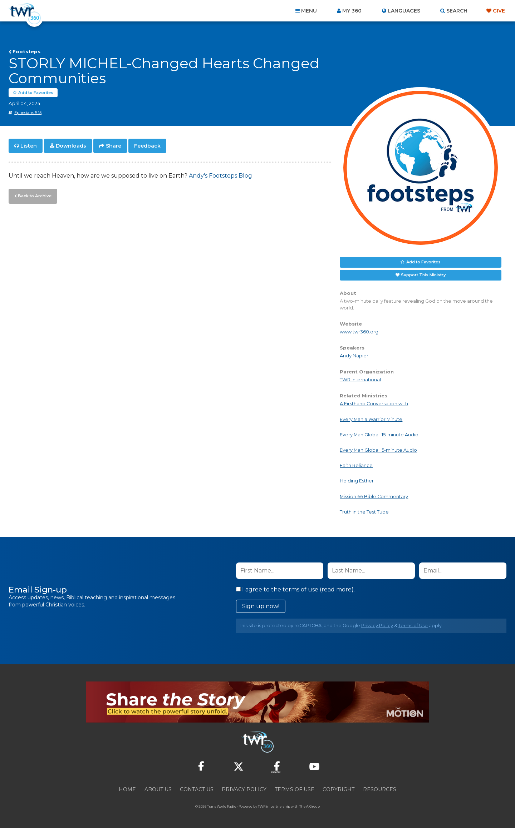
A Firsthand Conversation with (374, 404)
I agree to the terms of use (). (295, 589)
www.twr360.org (359, 331)
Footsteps (26, 51)
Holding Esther (357, 481)
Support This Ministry (423, 274)
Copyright (338, 789)
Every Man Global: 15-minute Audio (379, 434)
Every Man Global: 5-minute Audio (378, 450)
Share (113, 146)
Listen (28, 146)
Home (127, 789)
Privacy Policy (377, 625)
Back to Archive (34, 195)
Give (499, 11)
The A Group (309, 806)
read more (337, 589)
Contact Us (197, 789)
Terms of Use (413, 625)
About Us (158, 789)
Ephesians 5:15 (27, 112)
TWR (261, 806)
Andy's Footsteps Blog (220, 175)
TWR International (360, 380)
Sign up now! (260, 606)
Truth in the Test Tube (364, 512)
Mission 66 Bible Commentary (374, 496)
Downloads (71, 146)
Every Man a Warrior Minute (371, 419)
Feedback (147, 146)
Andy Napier (354, 355)
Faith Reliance (356, 465)
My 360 (352, 11)
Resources (379, 789)
